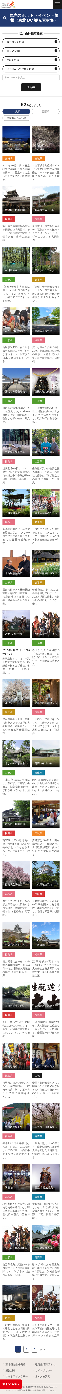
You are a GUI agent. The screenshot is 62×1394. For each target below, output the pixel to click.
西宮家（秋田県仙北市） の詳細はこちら (16, 803)
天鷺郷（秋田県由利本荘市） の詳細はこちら (16, 189)
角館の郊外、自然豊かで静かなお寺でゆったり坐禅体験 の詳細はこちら (46, 1047)
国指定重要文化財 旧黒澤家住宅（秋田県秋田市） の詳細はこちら (16, 986)
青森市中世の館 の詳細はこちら (46, 743)
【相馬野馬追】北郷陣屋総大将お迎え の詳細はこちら (46, 1289)
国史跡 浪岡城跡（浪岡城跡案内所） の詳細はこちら (46, 1107)
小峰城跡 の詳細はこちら (46, 924)
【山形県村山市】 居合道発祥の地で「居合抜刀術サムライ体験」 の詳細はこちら (16, 556)
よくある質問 (41, 1376)
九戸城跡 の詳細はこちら (16, 682)
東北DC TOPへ (10, 1384)
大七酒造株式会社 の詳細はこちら (46, 985)
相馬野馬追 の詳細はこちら (16, 1046)
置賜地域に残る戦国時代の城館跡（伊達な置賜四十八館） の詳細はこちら (46, 374)
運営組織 (8, 1370)
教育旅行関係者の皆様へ (46, 1364)
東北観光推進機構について (16, 1364)
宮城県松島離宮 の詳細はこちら (16, 129)
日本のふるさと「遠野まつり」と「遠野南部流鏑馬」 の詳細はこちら (46, 493)
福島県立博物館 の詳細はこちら (16, 864)
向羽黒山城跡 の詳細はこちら (16, 492)
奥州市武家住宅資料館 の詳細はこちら (16, 1288)
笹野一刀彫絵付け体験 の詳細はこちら (16, 310)
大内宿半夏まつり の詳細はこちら (16, 1106)
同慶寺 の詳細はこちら (15, 1165)
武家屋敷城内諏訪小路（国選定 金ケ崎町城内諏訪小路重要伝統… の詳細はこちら (46, 556)
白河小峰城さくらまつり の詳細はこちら (16, 924)
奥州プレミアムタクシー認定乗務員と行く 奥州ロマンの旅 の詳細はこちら (46, 253)
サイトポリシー (42, 1370)
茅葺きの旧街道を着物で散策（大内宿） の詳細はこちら (46, 683)
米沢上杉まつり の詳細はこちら (16, 613)
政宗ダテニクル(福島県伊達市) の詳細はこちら (46, 189)
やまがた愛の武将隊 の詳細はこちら (16, 1227)
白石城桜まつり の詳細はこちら (46, 129)
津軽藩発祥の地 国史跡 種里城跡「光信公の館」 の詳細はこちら (46, 1229)
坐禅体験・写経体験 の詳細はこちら (46, 803)
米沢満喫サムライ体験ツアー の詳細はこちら (46, 613)
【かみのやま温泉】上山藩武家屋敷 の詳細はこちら (16, 744)
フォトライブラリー (15, 1376)
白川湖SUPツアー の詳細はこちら (16, 250)
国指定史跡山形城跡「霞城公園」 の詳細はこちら (16, 372)
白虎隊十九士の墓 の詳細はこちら (16, 431)
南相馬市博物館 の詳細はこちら (46, 310)
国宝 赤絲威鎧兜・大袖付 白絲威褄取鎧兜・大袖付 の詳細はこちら (46, 1168)
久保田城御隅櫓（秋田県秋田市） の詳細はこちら (46, 865)
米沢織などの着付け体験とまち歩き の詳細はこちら (46, 433)
